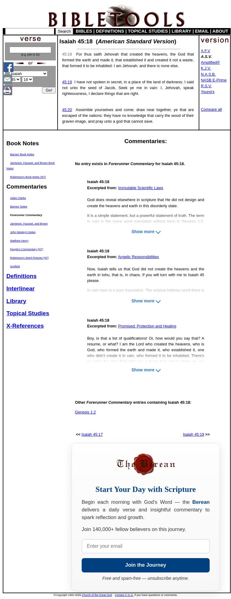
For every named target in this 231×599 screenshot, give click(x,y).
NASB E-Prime (214, 80)
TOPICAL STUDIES (148, 31)
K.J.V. (206, 68)
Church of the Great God (97, 595)
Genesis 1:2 (85, 412)
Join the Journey (145, 565)
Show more (142, 231)
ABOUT (220, 31)
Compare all (211, 109)
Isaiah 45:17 (92, 434)
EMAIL (202, 31)
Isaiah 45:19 (193, 434)
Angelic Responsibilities (138, 256)
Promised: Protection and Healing (147, 326)
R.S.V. (206, 86)
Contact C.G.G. (124, 595)
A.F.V (205, 51)
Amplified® (210, 62)
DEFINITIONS (110, 31)
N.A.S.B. (208, 74)
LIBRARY (181, 31)
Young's (208, 91)
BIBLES (84, 31)
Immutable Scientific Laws (140, 188)
